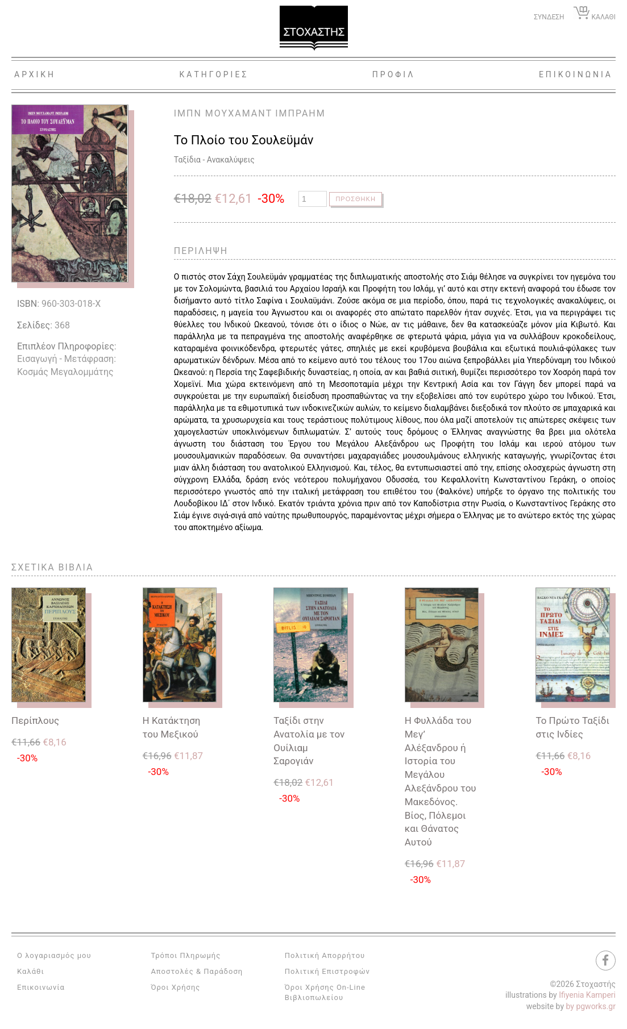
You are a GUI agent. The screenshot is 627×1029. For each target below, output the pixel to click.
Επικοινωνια (576, 74)
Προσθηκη (356, 198)
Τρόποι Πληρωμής (186, 955)
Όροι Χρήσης (175, 987)
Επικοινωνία (41, 987)
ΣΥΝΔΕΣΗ (549, 17)
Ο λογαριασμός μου (54, 955)
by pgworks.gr (591, 1006)
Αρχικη (35, 74)
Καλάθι (30, 971)
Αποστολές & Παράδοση (197, 971)
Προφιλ (394, 74)
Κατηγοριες (214, 74)
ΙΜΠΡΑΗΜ (300, 113)
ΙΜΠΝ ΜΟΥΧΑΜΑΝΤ (223, 113)
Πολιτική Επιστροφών (327, 971)
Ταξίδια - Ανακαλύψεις (214, 159)
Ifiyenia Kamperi (587, 994)
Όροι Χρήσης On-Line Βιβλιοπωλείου (325, 992)
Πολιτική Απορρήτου (325, 955)
